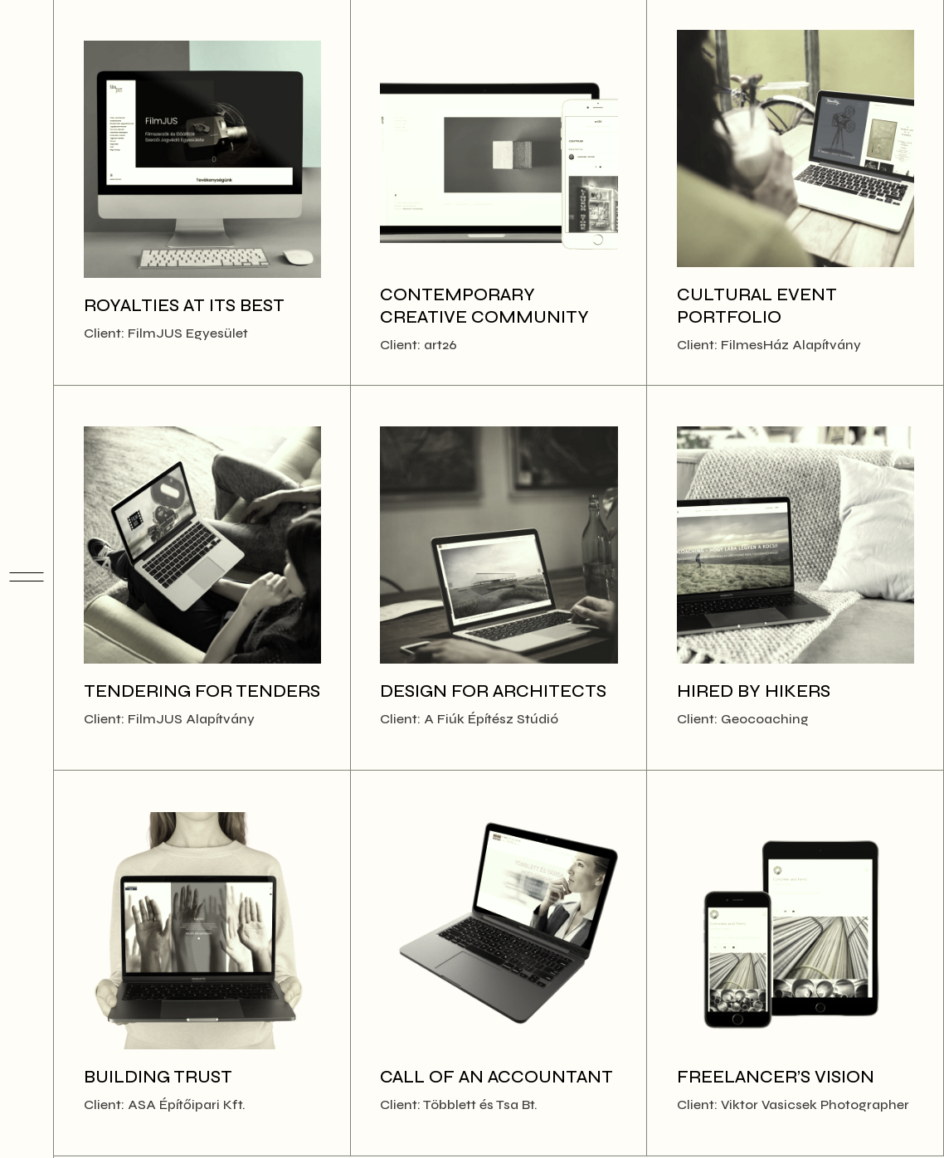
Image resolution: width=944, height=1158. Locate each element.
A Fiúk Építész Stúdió (491, 719)
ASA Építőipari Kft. (187, 1104)
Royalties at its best (184, 305)
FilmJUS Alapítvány (191, 719)
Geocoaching (765, 719)
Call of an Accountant (496, 1077)
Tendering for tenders (202, 691)
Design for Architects (493, 691)
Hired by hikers (753, 691)
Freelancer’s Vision (775, 1077)
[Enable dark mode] (26, 1123)
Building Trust (158, 1077)
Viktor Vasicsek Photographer (815, 1104)
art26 (440, 345)
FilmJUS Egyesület (188, 333)
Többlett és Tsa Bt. (480, 1104)
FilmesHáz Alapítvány (791, 345)
